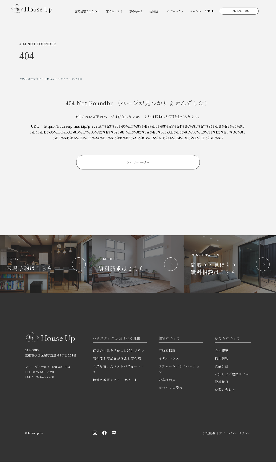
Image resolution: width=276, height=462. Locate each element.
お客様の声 (167, 380)
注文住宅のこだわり (87, 11)
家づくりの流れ (171, 388)
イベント (195, 11)
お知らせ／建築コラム (232, 374)
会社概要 (222, 350)
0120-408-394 (60, 367)
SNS (208, 11)
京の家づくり (114, 11)
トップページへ (137, 162)
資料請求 (222, 382)
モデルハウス (175, 11)
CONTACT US (239, 11)
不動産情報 (167, 350)
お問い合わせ (225, 389)
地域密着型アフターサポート (115, 380)
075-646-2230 (44, 377)
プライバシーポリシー (235, 433)
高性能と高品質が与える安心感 (117, 358)
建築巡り (155, 11)
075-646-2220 (43, 372)
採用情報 (222, 358)
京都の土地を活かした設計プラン (118, 350)
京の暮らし (136, 11)
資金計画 (222, 366)
